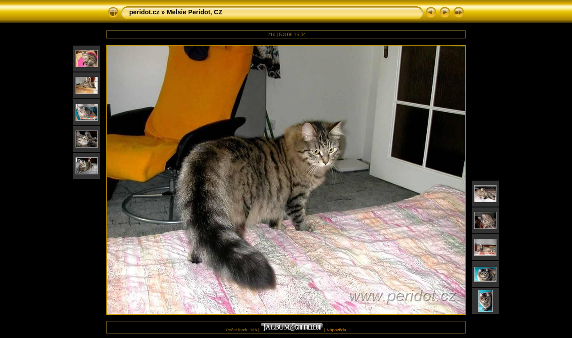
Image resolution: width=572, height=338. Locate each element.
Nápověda (336, 329)
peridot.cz (144, 12)
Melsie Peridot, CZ (195, 12)
